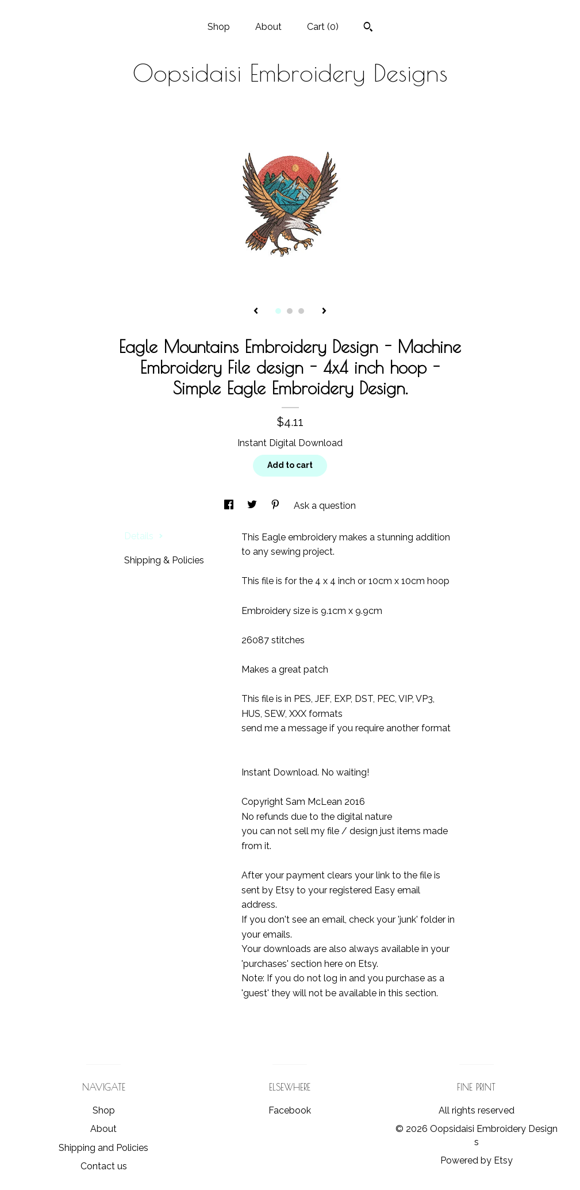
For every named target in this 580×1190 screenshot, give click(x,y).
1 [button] (278, 311)
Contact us (103, 1166)
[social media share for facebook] (230, 505)
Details (143, 536)
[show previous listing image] (256, 312)
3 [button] (301, 311)
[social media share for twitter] (253, 505)
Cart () (323, 26)
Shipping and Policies (103, 1147)
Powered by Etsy (476, 1160)
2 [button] (290, 311)
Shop (219, 26)
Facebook (289, 1110)
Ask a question (325, 505)
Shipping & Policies (164, 560)
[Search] (368, 28)
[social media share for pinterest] (276, 505)
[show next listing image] (324, 312)
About (268, 26)
